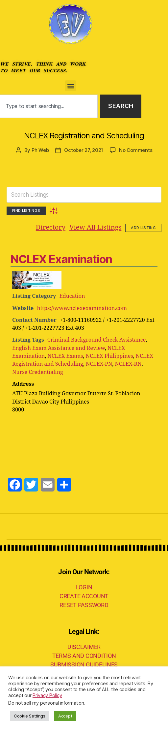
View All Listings (95, 227)
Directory (50, 227)
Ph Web (40, 150)
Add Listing (143, 227)
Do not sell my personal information (46, 703)
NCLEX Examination (61, 259)
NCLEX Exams (65, 356)
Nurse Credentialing (37, 372)
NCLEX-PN (99, 364)
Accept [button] (65, 715)
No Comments (135, 150)
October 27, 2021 (83, 150)
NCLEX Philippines (109, 356)
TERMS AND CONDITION (84, 655)
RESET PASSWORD (84, 605)
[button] (70, 85)
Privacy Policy (47, 695)
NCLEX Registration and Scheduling (84, 135)
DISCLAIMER (84, 646)
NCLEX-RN (128, 364)
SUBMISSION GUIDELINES (84, 664)
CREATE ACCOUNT (84, 596)
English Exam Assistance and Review (58, 348)
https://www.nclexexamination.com (82, 308)
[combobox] (49, 106)
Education (72, 296)
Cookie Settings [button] (29, 715)
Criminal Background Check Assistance (96, 340)
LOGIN (84, 587)
